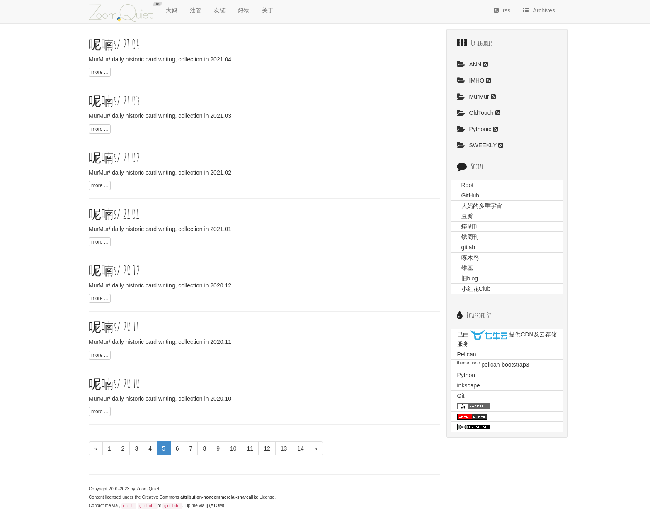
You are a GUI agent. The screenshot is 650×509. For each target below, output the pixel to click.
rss (502, 10)
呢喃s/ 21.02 (114, 157)
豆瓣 (467, 216)
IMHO (471, 80)
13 (284, 448)
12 (267, 448)
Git (461, 395)
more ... (99, 72)
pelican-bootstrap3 (505, 364)
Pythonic (475, 129)
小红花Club (476, 288)
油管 (195, 10)
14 (300, 448)
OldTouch (476, 113)
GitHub (470, 195)
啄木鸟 (470, 257)
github (146, 506)
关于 (268, 10)
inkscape (468, 385)
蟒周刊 (470, 226)
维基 (467, 268)
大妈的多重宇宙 (481, 205)
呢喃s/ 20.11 (114, 326)
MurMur (474, 96)
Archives (539, 10)
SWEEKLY (477, 145)
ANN (470, 64)
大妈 (171, 10)
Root (467, 185)
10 (233, 448)
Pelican (466, 354)
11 (250, 448)
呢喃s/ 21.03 (114, 100)
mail (128, 506)
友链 (220, 10)
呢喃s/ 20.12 (114, 270)
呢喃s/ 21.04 (114, 44)
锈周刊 (470, 237)
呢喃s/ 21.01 (114, 214)
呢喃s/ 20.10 (114, 383)
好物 (244, 10)
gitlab (171, 506)
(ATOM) (216, 505)
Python (466, 375)
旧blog (469, 278)
